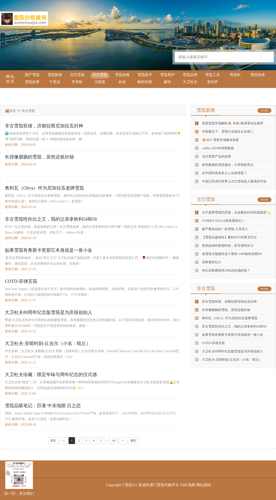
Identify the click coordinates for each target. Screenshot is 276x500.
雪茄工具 (212, 75)
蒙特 (167, 82)
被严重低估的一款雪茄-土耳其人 (225, 229)
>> (122, 440)
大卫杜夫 (190, 82)
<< (63, 440)
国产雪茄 (32, 75)
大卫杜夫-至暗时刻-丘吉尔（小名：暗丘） (232, 359)
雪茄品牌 (190, 75)
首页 (12, 111)
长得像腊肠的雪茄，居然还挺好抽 (226, 310)
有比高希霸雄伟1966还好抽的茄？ (226, 270)
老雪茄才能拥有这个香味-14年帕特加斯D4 (232, 254)
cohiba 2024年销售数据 (218, 148)
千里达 (54, 82)
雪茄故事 (32, 82)
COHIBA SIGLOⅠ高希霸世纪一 (223, 220)
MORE (265, 110)
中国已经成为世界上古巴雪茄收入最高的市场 (234, 181)
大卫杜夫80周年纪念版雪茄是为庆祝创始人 (232, 351)
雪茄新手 (145, 75)
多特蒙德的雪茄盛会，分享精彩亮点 (227, 165)
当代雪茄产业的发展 (216, 156)
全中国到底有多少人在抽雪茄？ (224, 173)
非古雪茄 (99, 75)
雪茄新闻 (54, 75)
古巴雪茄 (77, 75)
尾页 (133, 440)
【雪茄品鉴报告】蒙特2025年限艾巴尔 (229, 237)
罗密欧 (77, 82)
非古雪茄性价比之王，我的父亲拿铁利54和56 (234, 326)
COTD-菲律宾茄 (213, 343)
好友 (122, 82)
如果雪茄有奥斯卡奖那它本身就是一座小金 (232, 334)
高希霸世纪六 (211, 262)
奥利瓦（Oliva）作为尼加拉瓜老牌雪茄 (229, 318)
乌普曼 (99, 82)
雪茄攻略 (122, 75)
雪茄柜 (235, 75)
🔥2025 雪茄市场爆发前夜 (220, 140)
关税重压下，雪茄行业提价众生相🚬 (228, 131)
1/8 (113, 440)
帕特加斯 (145, 82)
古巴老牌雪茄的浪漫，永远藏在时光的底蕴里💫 (236, 212)
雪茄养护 (167, 75)
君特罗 (212, 82)
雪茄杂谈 (257, 75)
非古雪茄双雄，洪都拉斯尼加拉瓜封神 (229, 301)
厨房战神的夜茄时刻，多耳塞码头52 (227, 245)
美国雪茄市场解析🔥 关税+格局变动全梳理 (232, 123)
